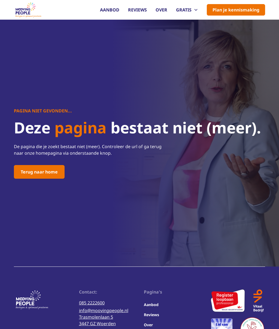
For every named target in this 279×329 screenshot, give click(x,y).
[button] (187, 9)
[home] (28, 10)
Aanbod (109, 10)
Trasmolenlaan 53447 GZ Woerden (97, 320)
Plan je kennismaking (236, 10)
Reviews (137, 10)
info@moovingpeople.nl (103, 310)
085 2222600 (92, 303)
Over (161, 10)
